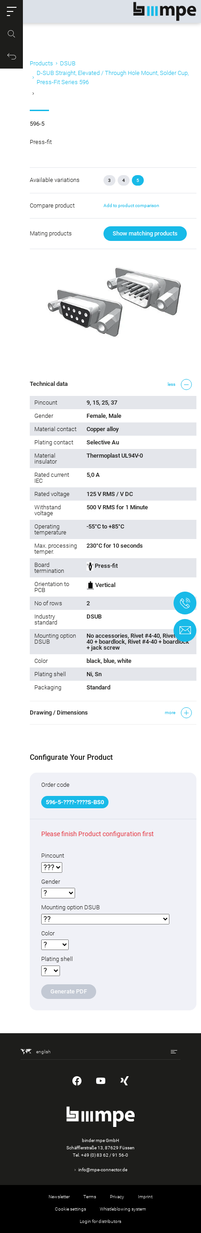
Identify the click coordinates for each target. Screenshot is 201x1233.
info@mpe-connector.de (102, 1169)
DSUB (68, 63)
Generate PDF (68, 991)
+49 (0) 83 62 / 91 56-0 (104, 1155)
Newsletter (59, 1196)
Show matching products (145, 233)
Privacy (117, 1196)
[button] (11, 11)
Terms (89, 1196)
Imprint (145, 1196)
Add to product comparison (131, 205)
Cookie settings (70, 1209)
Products (41, 63)
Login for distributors (100, 1221)
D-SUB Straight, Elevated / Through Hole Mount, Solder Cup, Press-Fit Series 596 (113, 77)
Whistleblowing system (123, 1209)
